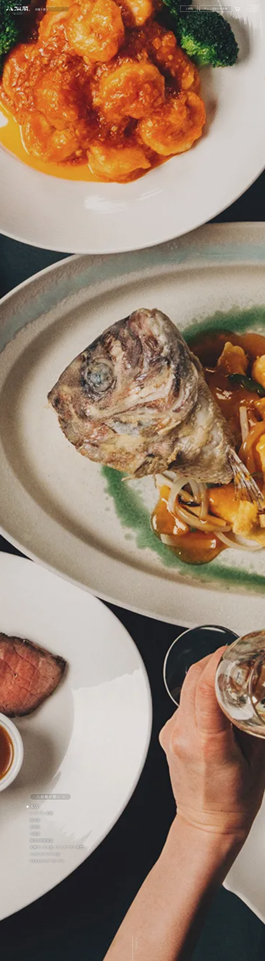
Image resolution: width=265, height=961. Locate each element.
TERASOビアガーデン (49, 860)
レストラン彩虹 (43, 813)
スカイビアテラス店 (46, 854)
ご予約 (189, 8)
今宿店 (37, 833)
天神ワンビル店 (60, 847)
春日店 (37, 820)
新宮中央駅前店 (43, 840)
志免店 (37, 826)
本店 (36, 806)
